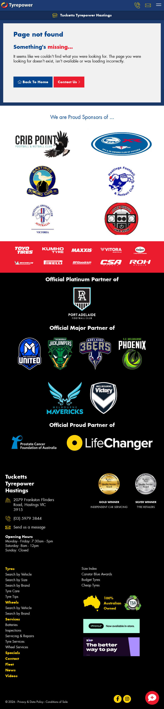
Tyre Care (12, 591)
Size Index (89, 568)
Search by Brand (17, 585)
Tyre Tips (11, 596)
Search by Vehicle (18, 574)
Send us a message (29, 527)
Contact (12, 658)
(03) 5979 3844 (27, 518)
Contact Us (69, 82)
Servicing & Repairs (19, 636)
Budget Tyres (91, 579)
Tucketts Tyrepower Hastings (82, 15)
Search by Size (16, 580)
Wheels (12, 602)
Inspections (13, 630)
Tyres (10, 568)
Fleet (9, 664)
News (10, 670)
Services (12, 619)
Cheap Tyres (91, 585)
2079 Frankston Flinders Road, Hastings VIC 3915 (33, 504)
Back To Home (33, 82)
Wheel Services (16, 647)
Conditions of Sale (57, 702)
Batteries (11, 625)
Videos (11, 675)
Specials (12, 652)
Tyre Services (14, 641)
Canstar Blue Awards (97, 574)
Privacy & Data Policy (30, 702)
